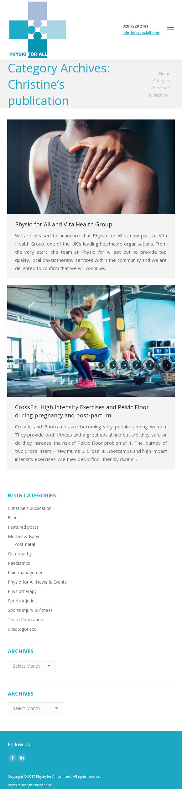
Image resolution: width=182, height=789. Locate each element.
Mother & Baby (23, 536)
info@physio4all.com (141, 33)
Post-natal (24, 544)
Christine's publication (30, 508)
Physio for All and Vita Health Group (63, 224)
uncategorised (22, 629)
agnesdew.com (39, 785)
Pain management (26, 572)
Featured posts (23, 527)
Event (13, 518)
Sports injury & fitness (30, 610)
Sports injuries (22, 601)
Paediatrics (19, 563)
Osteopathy (20, 554)
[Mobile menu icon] (170, 30)
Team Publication (25, 619)
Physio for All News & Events (37, 582)
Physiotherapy (22, 591)
